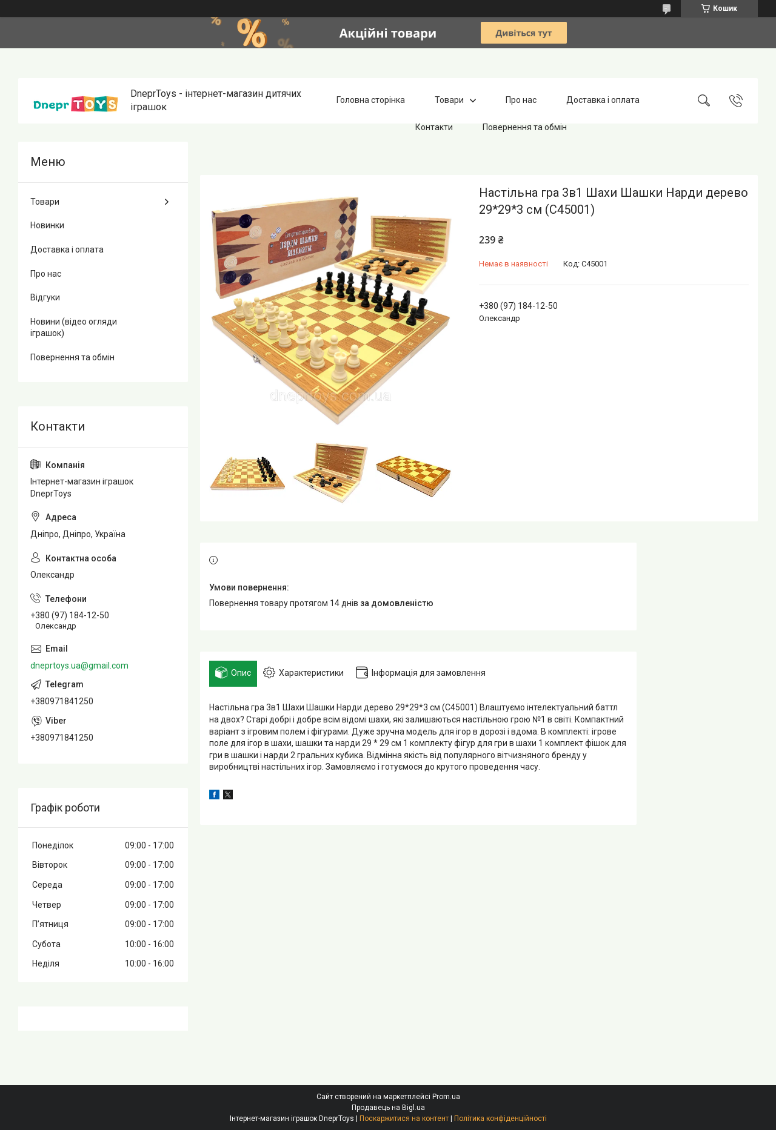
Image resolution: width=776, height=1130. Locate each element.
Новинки (47, 225)
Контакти (434, 127)
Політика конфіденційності (500, 1118)
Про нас (521, 100)
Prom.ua (446, 1096)
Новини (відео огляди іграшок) (73, 328)
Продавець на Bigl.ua (388, 1107)
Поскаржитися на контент (404, 1118)
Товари (449, 100)
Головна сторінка (370, 100)
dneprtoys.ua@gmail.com (79, 665)
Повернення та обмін (525, 127)
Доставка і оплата (603, 100)
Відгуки (45, 297)
